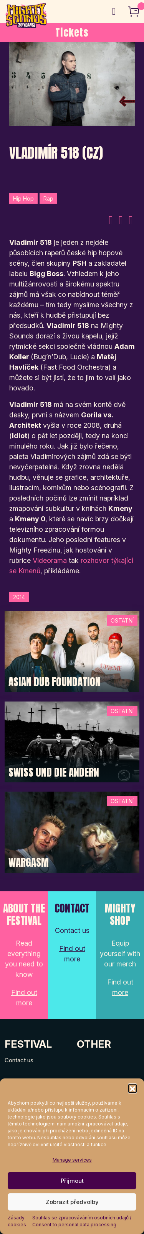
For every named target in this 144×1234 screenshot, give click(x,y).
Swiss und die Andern (53, 772)
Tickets (72, 32)
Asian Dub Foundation (54, 682)
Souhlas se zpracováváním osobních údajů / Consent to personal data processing (81, 1221)
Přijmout (72, 1180)
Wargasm (28, 862)
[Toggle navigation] (114, 11)
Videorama (50, 560)
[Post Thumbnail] (72, 651)
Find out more (24, 997)
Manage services (72, 1160)
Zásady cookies (17, 1221)
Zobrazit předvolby (72, 1202)
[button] (132, 1088)
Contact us (19, 1060)
